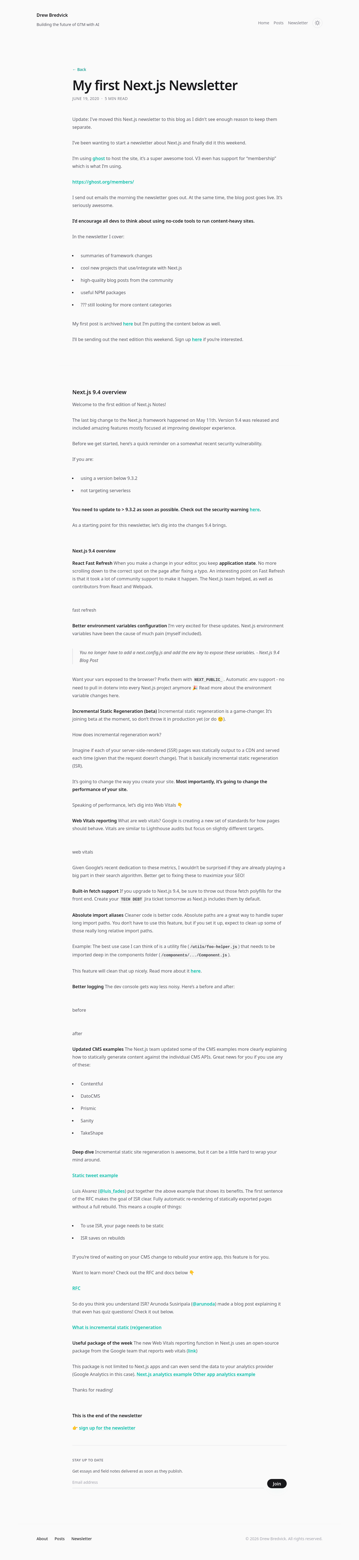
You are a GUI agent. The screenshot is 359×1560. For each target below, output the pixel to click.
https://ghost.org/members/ (103, 182)
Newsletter (298, 22)
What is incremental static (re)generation (117, 1327)
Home (263, 22)
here (128, 324)
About (42, 1538)
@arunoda (204, 1304)
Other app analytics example (224, 1374)
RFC (76, 1288)
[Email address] (168, 1483)
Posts (278, 22)
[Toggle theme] (317, 23)
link (192, 1351)
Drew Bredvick (52, 15)
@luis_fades (112, 1191)
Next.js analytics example (164, 1374)
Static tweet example (95, 1175)
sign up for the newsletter (107, 1428)
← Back (79, 69)
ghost (98, 158)
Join (277, 1484)
